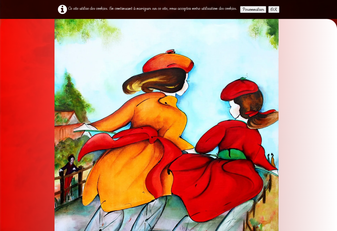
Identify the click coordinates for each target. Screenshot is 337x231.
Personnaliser (253, 9)
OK (273, 9)
